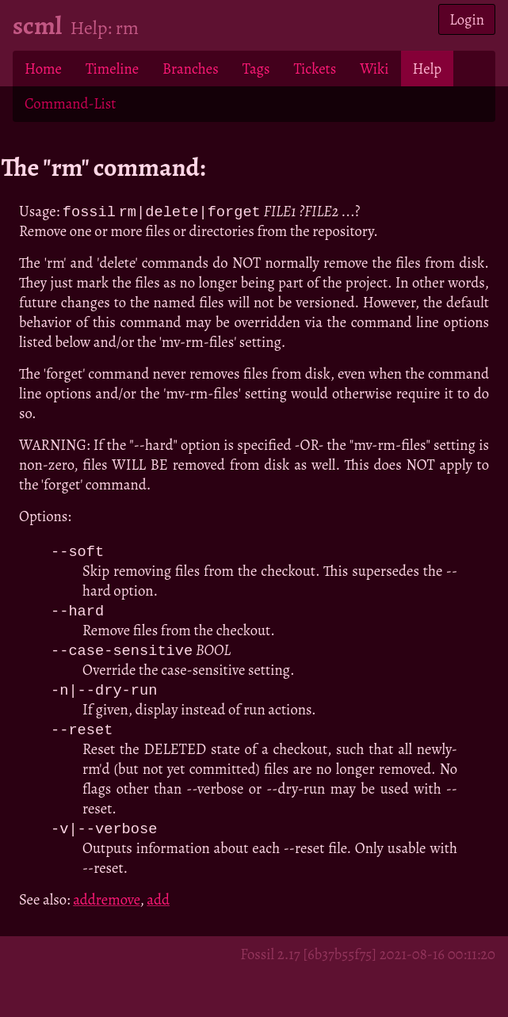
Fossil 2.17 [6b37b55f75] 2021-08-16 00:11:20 (367, 959)
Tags (256, 68)
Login (466, 19)
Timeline (112, 68)
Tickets (314, 68)
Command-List (70, 103)
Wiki (374, 68)
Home (43, 68)
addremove (106, 905)
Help (427, 68)
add (158, 905)
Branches (190, 68)
